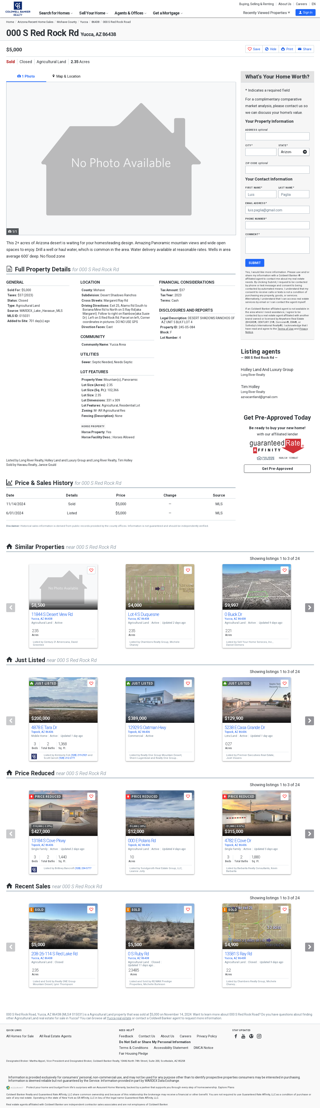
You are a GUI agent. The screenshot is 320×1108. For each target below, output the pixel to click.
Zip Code (256, 163)
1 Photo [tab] (26, 76)
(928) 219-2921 (79, 755)
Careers (301, 4)
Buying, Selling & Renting (256, 4)
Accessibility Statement (171, 1048)
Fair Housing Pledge (133, 1054)
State (283, 145)
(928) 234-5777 (83, 868)
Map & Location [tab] (66, 76)
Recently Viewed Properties (266, 13)
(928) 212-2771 (67, 758)
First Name (253, 187)
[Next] (309, 607)
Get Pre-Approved (277, 469)
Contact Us (147, 1036)
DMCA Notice (203, 1048)
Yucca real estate (119, 1018)
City (248, 145)
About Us (284, 4)
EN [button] (314, 4)
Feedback (126, 1036)
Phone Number (256, 218)
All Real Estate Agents (55, 1036)
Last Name (286, 187)
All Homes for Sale (20, 1036)
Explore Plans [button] (226, 1087)
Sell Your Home (93, 13)
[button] (306, 12)
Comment (252, 234)
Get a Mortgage (168, 13)
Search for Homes (56, 13)
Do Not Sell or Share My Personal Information (155, 1042)
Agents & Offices (130, 13)
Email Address (256, 203)
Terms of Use (286, 328)
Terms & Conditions (133, 1048)
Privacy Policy (207, 1036)
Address (256, 129)
